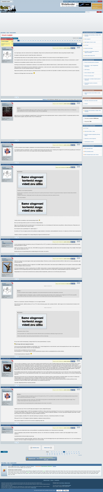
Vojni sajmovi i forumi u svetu (90, 130)
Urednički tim (57, 480)
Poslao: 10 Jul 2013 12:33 (6, 239)
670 (54, 451)
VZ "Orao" (86, 90)
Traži (93, 1)
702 (64, 454)
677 (25, 40)
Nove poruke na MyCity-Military (89, 121)
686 (47, 40)
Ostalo (8, 32)
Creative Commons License (66, 485)
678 (28, 40)
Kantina (80, 1)
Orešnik (86, 65)
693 (65, 40)
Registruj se (76, 1)
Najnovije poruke (46, 480)
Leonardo (4, 103)
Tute (3, 241)
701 (62, 454)
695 (70, 40)
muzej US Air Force (5, 44)
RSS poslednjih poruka (89, 113)
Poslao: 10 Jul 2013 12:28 (6, 142)
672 (13, 40)
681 (35, 40)
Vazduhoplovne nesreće (89, 103)
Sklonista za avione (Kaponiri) (90, 100)
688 (52, 40)
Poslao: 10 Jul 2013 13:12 (6, 387)
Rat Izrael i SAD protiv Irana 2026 (91, 62)
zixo (3, 145)
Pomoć (96, 1)
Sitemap (52, 480)
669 (51, 451)
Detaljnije (54, 466)
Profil (17, 97)
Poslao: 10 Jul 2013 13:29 (6, 425)
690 (57, 40)
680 (33, 40)
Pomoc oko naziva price (89, 164)
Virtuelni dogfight (13, 32)
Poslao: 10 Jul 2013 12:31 (6, 164)
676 (23, 40)
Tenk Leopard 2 (88, 127)
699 (79, 40)
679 (30, 40)
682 (38, 40)
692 (62, 40)
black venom (4, 361)
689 (55, 40)
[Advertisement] (51, 23)
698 (77, 40)
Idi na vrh (80, 455)
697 (74, 40)
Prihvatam (59, 490)
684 (43, 40)
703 (67, 454)
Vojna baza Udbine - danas (90, 93)
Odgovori (15, 38)
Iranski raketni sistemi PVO (90, 144)
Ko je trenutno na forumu (7, 464)
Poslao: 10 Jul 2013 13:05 (6, 358)
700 (59, 454)
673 (16, 40)
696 (72, 40)
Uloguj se (71, 1)
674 (18, 40)
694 (67, 40)
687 (50, 40)
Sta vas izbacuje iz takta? (89, 161)
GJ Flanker (4, 258)
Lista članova (89, 1)
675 (20, 40)
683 (40, 40)
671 (56, 451)
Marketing (100, 1)
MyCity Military (66, 1)
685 (45, 40)
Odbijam (66, 490)
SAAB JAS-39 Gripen (89, 136)
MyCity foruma (34, 487)
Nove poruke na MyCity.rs (88, 148)
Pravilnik (84, 1)
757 (69, 454)
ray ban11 (4, 48)
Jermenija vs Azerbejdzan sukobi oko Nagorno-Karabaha (92, 141)
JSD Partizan (87, 158)
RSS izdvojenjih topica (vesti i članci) (92, 116)
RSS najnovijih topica (89, 110)
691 (60, 40)
